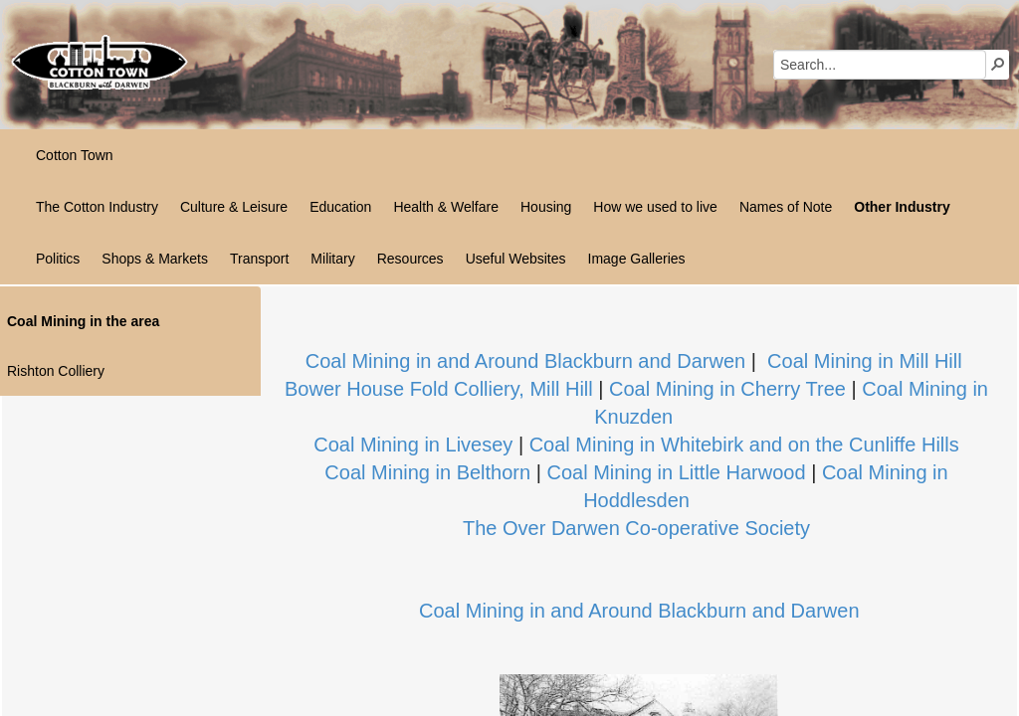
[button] (998, 64)
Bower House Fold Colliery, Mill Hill (439, 389)
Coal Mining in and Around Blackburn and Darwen (526, 361)
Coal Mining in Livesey (412, 444)
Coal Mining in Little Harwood (675, 472)
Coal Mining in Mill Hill (864, 361)
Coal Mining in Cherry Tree (727, 389)
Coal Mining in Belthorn (427, 472)
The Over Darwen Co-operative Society (636, 528)
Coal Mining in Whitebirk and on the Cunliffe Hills (744, 444)
